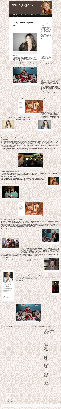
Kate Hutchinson (33, 326)
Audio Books (25, 14)
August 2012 (46, 385)
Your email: (7, 398)
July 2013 (45, 375)
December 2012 (46, 381)
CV (19, 14)
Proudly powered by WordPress (30, 405)
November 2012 (46, 382)
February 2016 (46, 360)
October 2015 (46, 363)
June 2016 (45, 357)
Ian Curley (29, 326)
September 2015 (46, 364)
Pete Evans (46, 326)
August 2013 (46, 374)
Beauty (45, 342)
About (17, 14)
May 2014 (45, 366)
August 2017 (46, 355)
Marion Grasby (40, 326)
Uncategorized (46, 345)
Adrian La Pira (9, 326)
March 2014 (45, 368)
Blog (21, 14)
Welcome (14, 14)
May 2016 (45, 358)
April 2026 (45, 348)
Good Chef (51, 135)
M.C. (35, 14)
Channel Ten (33, 135)
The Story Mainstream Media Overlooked (12, 138)
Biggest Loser (12, 135)
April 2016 (45, 359)
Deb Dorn (27, 326)
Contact (17, 16)
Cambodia (15, 135)
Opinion (4, 135)
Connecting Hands (41, 135)
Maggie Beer (36, 326)
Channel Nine (25, 135)
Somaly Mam (53, 326)
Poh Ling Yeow (50, 326)
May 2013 (45, 377)
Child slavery (13, 326)
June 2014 (45, 365)
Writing (29, 14)
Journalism (32, 14)
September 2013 (46, 373)
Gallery (13, 16)
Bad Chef (9, 135)
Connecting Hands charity (47, 135)
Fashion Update (46, 343)
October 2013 (46, 372)
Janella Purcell (55, 135)
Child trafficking (37, 135)
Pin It (35, 51)
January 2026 (46, 351)
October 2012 (46, 383)
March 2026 (45, 349)
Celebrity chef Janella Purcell (20, 135)
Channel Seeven (29, 135)
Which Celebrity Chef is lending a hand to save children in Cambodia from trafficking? (23, 24)
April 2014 (45, 367)
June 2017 (45, 356)
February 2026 (46, 350)
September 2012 (46, 384)
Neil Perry (43, 326)
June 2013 (45, 376)
